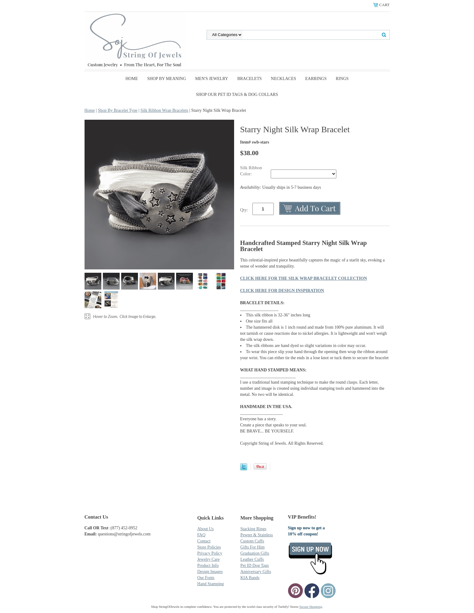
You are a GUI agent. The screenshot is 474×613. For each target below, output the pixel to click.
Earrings (316, 78)
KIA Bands (249, 577)
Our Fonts (205, 577)
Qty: (244, 209)
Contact (204, 541)
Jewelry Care (208, 559)
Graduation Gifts (254, 553)
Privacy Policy (209, 553)
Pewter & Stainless (256, 535)
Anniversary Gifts (255, 571)
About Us (205, 529)
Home (131, 78)
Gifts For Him (252, 547)
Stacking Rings (253, 529)
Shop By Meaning (166, 78)
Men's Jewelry (211, 78)
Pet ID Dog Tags (254, 565)
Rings (342, 78)
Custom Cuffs (252, 541)
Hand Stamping (210, 584)
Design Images (210, 571)
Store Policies (209, 547)
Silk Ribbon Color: (251, 170)
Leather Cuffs (252, 559)
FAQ (201, 535)
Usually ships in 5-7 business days (280, 187)
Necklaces (283, 78)
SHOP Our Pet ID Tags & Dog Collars (237, 94)
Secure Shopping (310, 606)
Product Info (208, 565)
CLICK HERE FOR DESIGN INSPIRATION (282, 290)
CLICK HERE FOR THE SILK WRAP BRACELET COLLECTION (303, 278)
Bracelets (249, 78)
